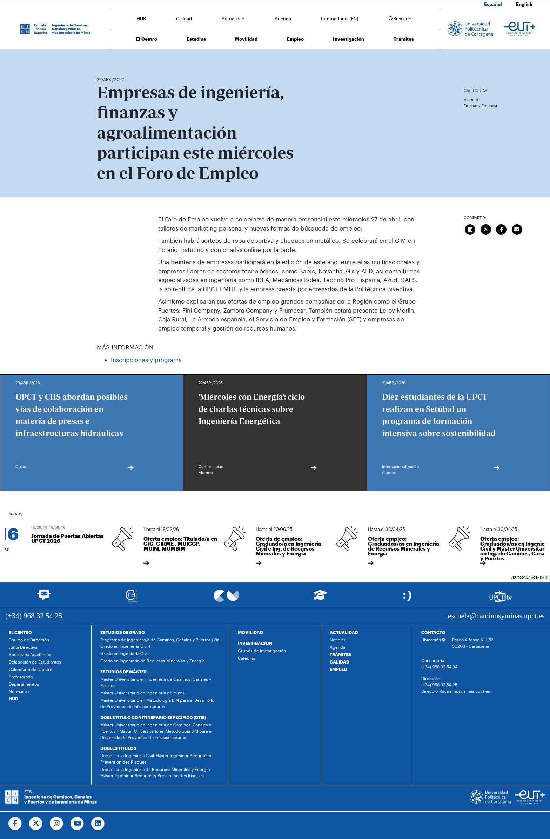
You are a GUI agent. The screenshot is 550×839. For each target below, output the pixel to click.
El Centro (146, 39)
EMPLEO (338, 669)
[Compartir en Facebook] (501, 228)
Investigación (348, 39)
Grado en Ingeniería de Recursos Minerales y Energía (152, 660)
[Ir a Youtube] (77, 823)
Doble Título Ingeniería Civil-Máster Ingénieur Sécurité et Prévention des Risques (156, 758)
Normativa (19, 691)
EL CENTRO (20, 632)
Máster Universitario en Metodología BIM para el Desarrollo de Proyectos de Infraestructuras (157, 703)
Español (493, 4)
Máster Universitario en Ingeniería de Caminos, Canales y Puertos (155, 682)
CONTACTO (433, 632)
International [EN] (339, 18)
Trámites (404, 39)
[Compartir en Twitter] (485, 228)
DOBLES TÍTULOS (118, 748)
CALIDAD (339, 661)
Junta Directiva (23, 647)
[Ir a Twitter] (36, 823)
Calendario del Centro (30, 669)
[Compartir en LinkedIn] (470, 228)
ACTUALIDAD (344, 632)
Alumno (471, 99)
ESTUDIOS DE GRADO (122, 632)
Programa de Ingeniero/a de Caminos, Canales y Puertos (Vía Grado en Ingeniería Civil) (159, 642)
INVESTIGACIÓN (255, 643)
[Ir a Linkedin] (98, 823)
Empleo (295, 39)
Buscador (401, 18)
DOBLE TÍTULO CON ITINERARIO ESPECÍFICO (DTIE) (153, 717)
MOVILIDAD (250, 632)
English (524, 4)
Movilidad (246, 39)
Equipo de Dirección (29, 639)
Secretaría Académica (30, 654)
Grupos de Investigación (262, 650)
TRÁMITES (340, 654)
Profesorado (21, 676)
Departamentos (24, 683)
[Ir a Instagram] (57, 823)
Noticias (338, 639)
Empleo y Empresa (480, 105)
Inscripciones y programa (146, 359)
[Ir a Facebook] (15, 823)
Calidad (184, 18)
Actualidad (233, 18)
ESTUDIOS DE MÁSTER (123, 671)
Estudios (196, 39)
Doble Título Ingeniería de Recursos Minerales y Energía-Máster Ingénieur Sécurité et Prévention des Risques (155, 772)
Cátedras (247, 657)
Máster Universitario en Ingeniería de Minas (142, 692)
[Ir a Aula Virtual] (320, 598)
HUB (141, 18)
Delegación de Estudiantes (35, 661)
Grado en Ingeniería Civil (124, 653)
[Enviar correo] (517, 228)
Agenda (283, 18)
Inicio (102, 58)
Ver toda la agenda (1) (529, 577)
